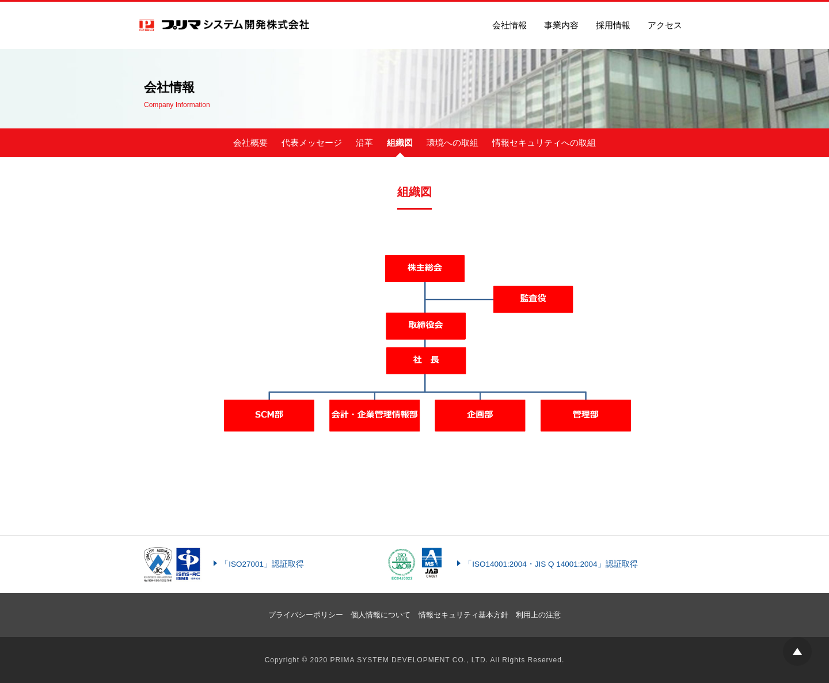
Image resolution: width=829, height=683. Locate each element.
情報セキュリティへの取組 (544, 142)
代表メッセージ (312, 142)
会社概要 (250, 142)
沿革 (364, 142)
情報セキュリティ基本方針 (463, 614)
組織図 (400, 142)
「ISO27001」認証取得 (262, 564)
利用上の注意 (538, 614)
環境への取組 (452, 142)
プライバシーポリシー (305, 614)
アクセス (665, 25)
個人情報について (380, 614)
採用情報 (613, 25)
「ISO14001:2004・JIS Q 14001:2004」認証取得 (550, 564)
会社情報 (509, 25)
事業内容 (561, 25)
